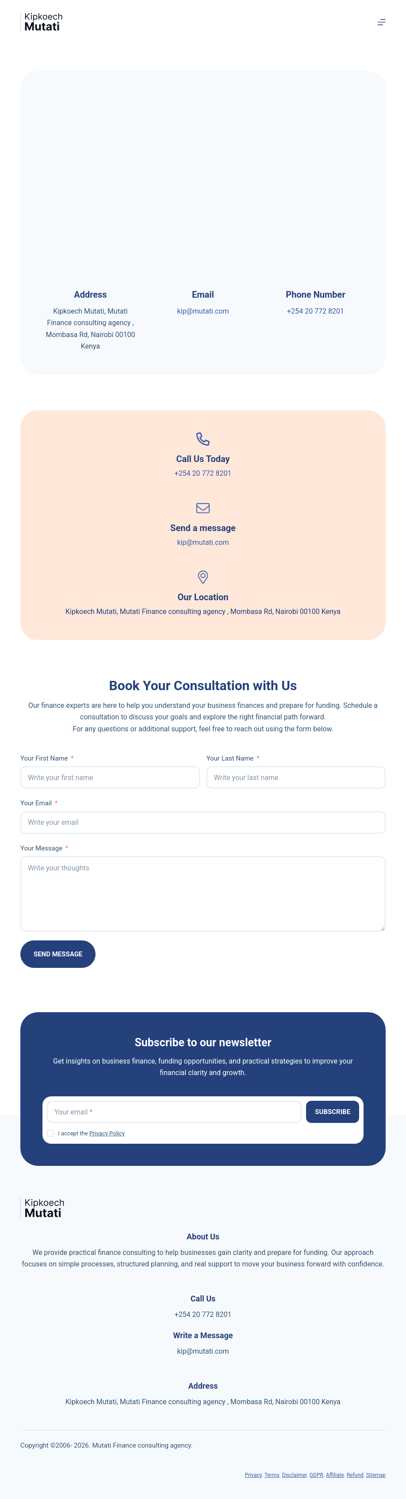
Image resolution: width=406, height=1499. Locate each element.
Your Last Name (230, 758)
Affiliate (335, 1475)
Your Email (36, 803)
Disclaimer (294, 1475)
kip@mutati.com (203, 311)
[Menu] (382, 22)
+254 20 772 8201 (315, 311)
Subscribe (332, 1112)
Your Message (41, 848)
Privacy (253, 1475)
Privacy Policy (107, 1133)
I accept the (91, 1133)
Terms (272, 1475)
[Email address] (174, 1112)
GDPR (316, 1475)
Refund (355, 1475)
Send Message (58, 954)
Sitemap (376, 1475)
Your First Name (44, 758)
